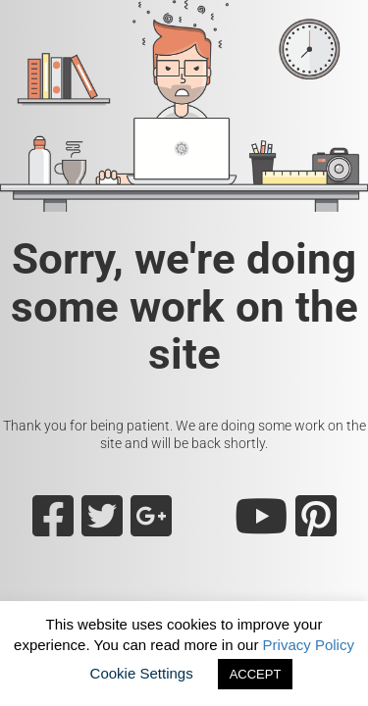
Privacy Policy (308, 644)
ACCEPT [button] (256, 674)
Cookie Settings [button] (141, 673)
